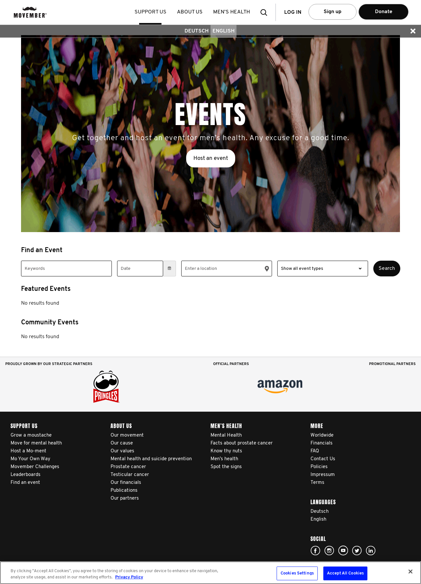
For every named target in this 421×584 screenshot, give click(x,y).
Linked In (371, 550)
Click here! (315, 550)
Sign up (332, 11)
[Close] (410, 571)
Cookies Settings (297, 573)
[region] (210, 572)
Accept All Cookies (345, 573)
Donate (383, 11)
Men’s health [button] (232, 12)
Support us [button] (151, 12)
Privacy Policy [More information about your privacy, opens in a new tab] (129, 577)
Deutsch (197, 31)
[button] (266, 12)
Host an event (210, 158)
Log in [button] (292, 12)
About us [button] (190, 12)
